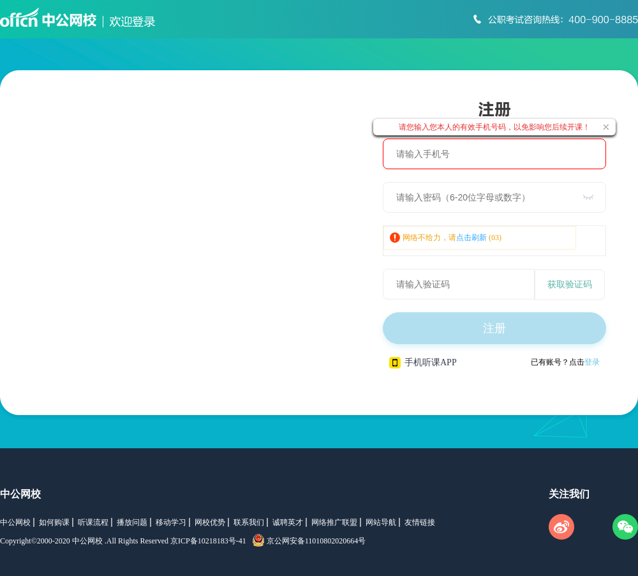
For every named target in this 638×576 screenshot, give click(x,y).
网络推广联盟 (334, 522)
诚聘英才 (287, 522)
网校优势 (210, 522)
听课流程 (93, 522)
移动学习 (171, 522)
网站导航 (381, 522)
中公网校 (20, 494)
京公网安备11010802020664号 (316, 540)
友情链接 (419, 522)
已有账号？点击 (565, 362)
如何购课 (54, 522)
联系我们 (249, 522)
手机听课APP (423, 362)
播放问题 (132, 522)
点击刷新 (471, 237)
